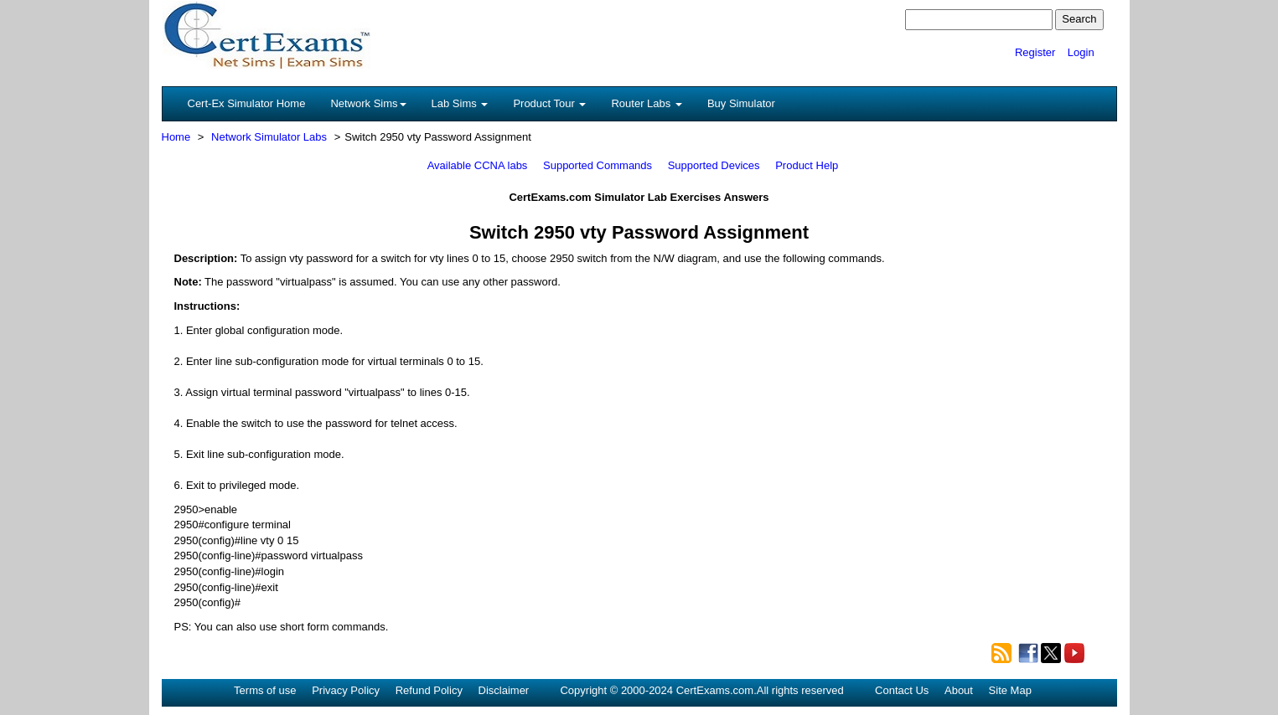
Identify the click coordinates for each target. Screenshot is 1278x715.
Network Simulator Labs (269, 137)
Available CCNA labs (477, 165)
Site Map (1010, 690)
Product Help (806, 165)
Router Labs (646, 103)
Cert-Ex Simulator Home (247, 103)
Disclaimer (504, 690)
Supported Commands (597, 165)
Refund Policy (429, 690)
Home (176, 137)
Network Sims (368, 103)
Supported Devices (714, 165)
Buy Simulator (741, 103)
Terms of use (265, 690)
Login (1081, 52)
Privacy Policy (346, 690)
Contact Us (902, 690)
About (958, 690)
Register (1035, 52)
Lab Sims (460, 103)
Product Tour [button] (549, 103)
